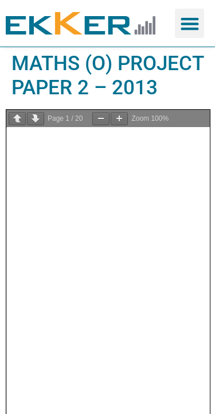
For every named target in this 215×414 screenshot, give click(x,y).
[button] (189, 23)
